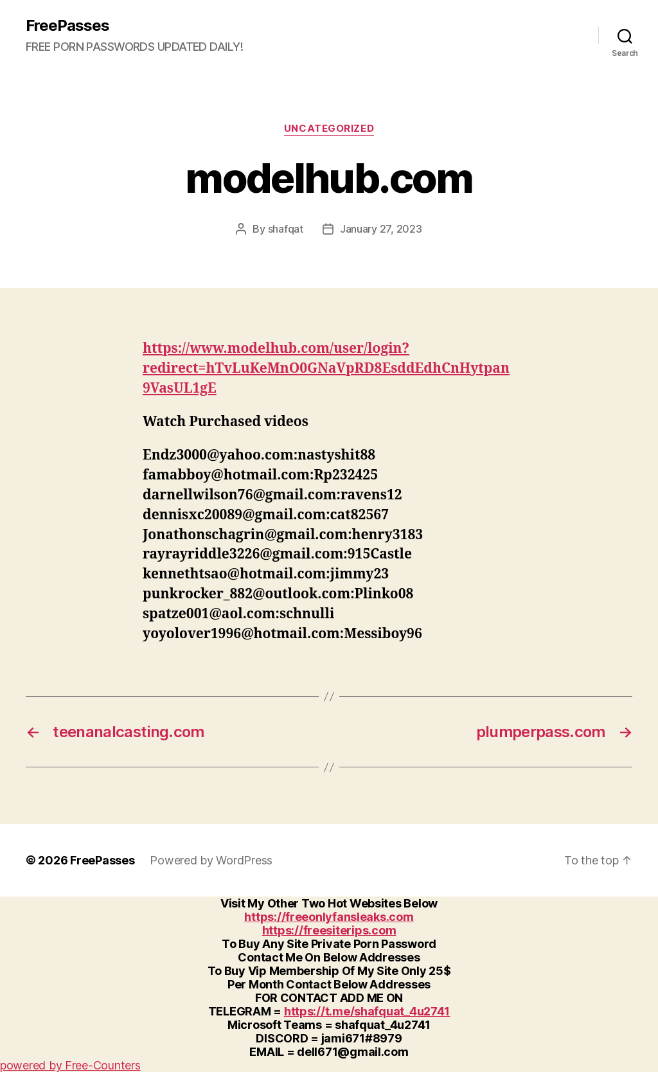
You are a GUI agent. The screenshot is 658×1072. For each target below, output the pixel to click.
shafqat (285, 228)
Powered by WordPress (211, 860)
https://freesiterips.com (329, 930)
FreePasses (67, 25)
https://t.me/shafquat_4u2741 (367, 1011)
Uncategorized (329, 128)
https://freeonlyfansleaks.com (328, 917)
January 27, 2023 (381, 228)
